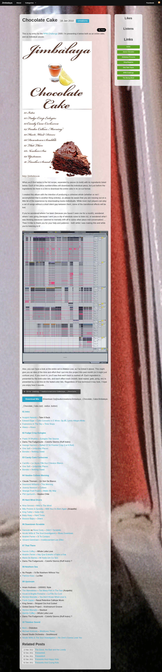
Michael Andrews (30, 631)
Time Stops (50, 424)
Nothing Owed (38, 452)
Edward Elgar (28, 421)
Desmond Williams (30, 484)
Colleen (43, 488)
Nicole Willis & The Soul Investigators (39, 533)
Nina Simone (28, 506)
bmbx (128, 46)
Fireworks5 (40, 653)
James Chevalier (128, 52)
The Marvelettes (29, 590)
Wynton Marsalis (29, 597)
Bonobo (25, 452)
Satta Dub (39, 512)
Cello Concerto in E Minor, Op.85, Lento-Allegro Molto (61, 421)
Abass (25, 427)
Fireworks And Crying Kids (47, 663)
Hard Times (39, 515)
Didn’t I (49, 530)
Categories (29, 3)
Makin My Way (49, 491)
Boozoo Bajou (28, 519)
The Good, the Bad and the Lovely (50, 650)
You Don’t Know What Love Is (52, 597)
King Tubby (27, 512)
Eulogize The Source (49, 439)
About (18, 3)
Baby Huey (27, 515)
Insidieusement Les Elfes (52, 540)
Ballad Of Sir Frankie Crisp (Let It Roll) (56, 445)
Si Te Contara (43, 537)
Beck (24, 628)
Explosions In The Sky (32, 424)
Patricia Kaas (28, 576)
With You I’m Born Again (56, 509)
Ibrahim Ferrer (28, 537)
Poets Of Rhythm (30, 439)
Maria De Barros (29, 558)
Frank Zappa (28, 600)
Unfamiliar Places (40, 448)
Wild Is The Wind (43, 506)
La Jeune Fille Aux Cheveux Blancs (47, 463)
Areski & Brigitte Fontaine (33, 594)
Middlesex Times (47, 631)
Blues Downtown (65, 533)
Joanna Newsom (29, 488)
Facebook (150, 3)
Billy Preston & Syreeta (32, 509)
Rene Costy (38, 530)
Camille (25, 463)
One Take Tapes (128, 67)
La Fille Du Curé (54, 594)
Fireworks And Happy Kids (47, 659)
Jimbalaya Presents (128, 57)
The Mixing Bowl (128, 78)
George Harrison (29, 445)
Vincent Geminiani (30, 540)
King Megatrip (128, 62)
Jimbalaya (7, 3)
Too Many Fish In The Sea (51, 590)
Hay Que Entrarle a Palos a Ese (51, 554)
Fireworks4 (40, 656)
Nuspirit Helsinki (29, 417)
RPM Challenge (50, 34)
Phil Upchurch (28, 494)
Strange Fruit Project (31, 491)
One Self (26, 448)
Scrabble (57, 530)
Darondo (26, 530)
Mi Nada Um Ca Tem (48, 558)
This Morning (47, 484)
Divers (40, 519)
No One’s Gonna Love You (70, 638)
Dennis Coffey (28, 551)
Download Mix (32, 399)
